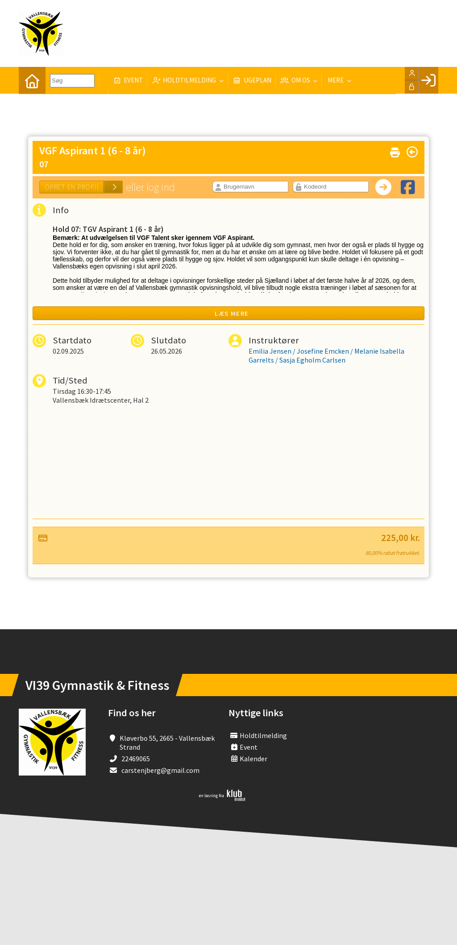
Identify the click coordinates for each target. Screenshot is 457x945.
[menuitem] (32, 80)
